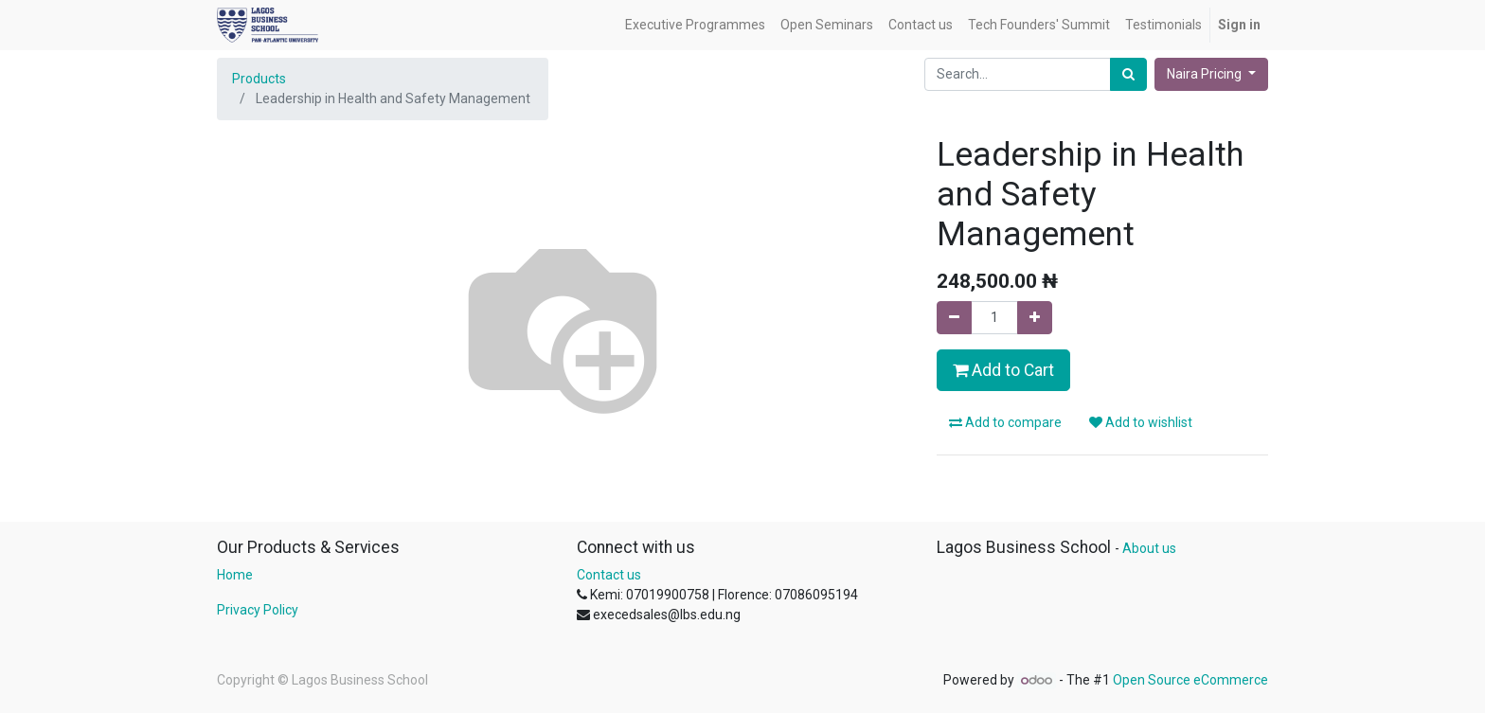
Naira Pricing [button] (1205, 73)
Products (259, 78)
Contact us (609, 574)
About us (1149, 548)
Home (235, 574)
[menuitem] (695, 25)
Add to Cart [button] (1003, 370)
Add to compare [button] (1005, 422)
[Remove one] (954, 317)
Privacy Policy (257, 609)
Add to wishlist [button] (1140, 422)
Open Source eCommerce (1190, 679)
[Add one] (1034, 317)
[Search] (1128, 74)
